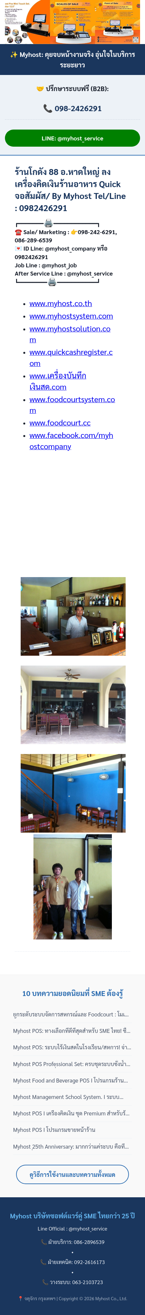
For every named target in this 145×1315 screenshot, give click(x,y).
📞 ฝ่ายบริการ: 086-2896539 (73, 1241)
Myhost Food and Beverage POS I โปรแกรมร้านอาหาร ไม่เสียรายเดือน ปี (68, 1080)
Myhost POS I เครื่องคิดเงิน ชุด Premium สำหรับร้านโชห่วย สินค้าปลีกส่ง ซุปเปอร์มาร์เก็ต (72, 1113)
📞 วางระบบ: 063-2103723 (72, 1281)
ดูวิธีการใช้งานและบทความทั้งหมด (72, 1174)
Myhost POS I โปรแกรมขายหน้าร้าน (54, 1129)
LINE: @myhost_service (72, 138)
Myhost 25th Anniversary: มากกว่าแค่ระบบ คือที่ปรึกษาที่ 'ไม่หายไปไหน (69, 1147)
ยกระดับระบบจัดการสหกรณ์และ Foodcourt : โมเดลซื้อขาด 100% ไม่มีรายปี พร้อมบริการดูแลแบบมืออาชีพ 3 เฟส (72, 1014)
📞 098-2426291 (72, 108)
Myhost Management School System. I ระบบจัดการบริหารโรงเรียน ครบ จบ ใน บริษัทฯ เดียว (66, 1097)
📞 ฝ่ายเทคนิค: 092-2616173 (72, 1261)
